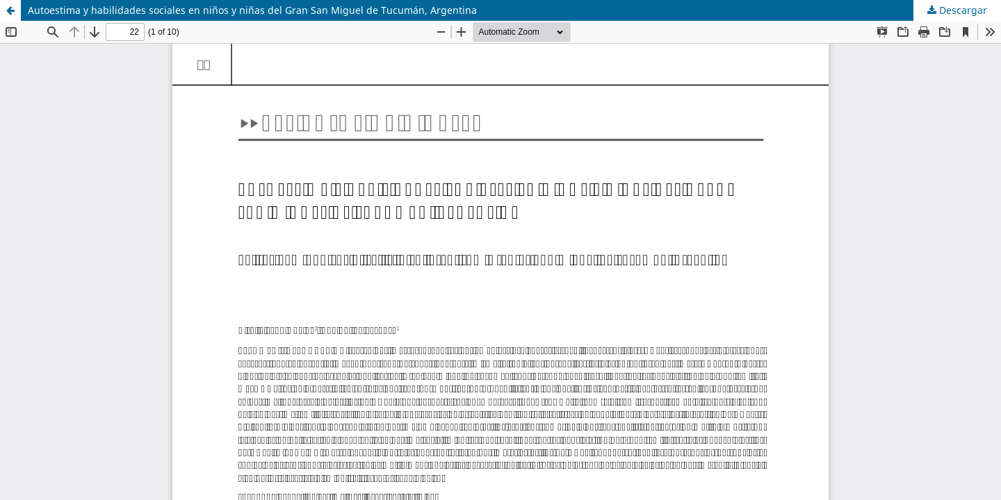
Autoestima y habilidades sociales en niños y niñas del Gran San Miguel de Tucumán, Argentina (252, 10)
